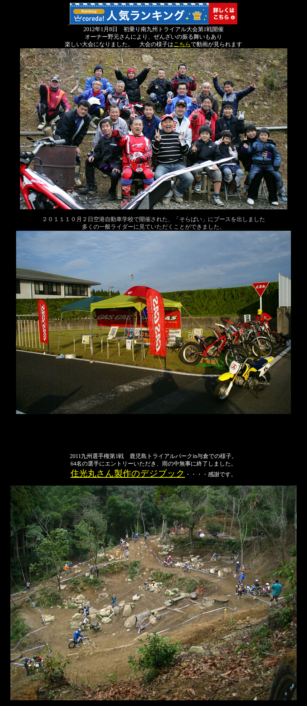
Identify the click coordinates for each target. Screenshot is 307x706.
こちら (182, 44)
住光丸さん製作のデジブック (127, 473)
